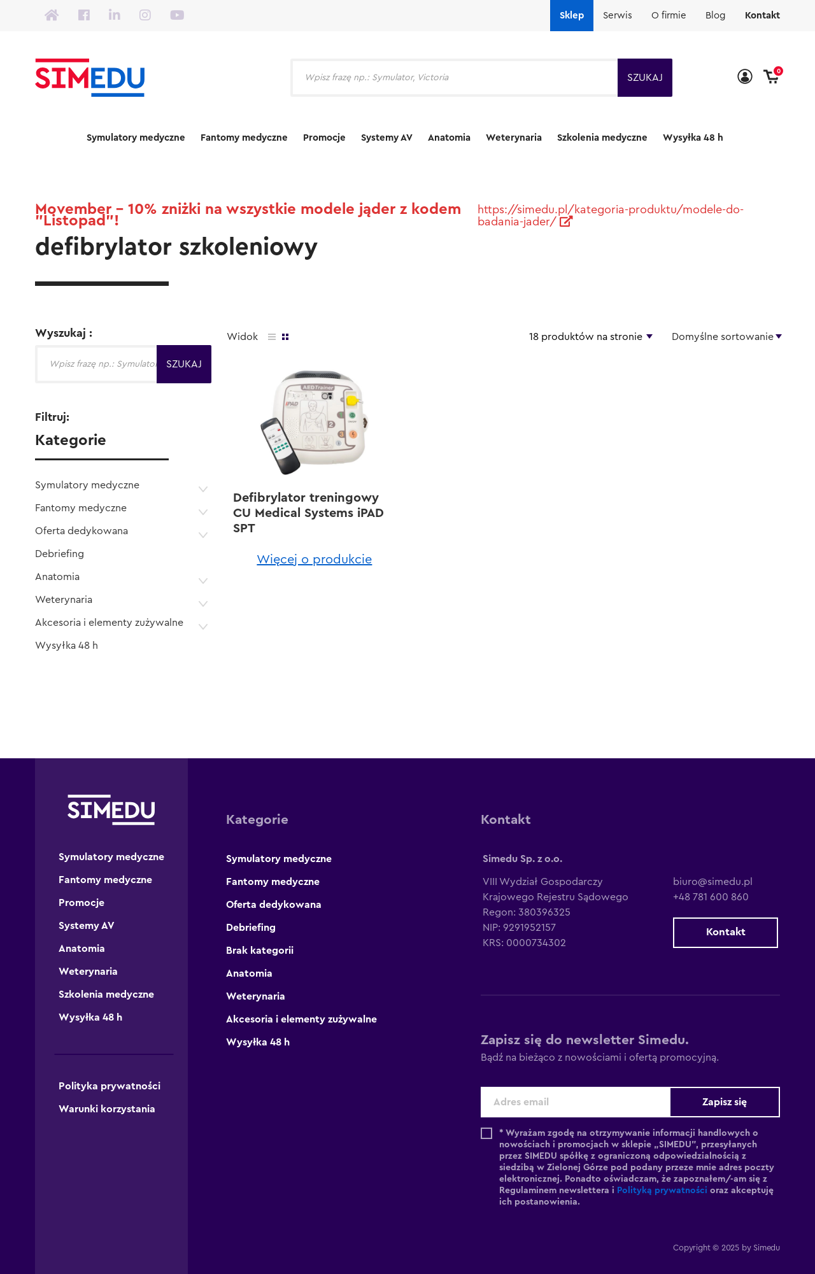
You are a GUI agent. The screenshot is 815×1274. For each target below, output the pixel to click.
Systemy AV (387, 138)
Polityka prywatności (109, 1086)
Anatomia (449, 138)
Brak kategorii (260, 950)
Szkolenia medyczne (602, 138)
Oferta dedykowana (81, 531)
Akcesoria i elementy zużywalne (109, 623)
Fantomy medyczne (244, 138)
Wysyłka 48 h (693, 138)
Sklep (572, 15)
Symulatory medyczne (136, 138)
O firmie (668, 15)
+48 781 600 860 (708, 897)
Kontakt (762, 15)
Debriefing (59, 554)
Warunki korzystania (107, 1109)
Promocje (324, 138)
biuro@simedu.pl (709, 882)
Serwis (617, 15)
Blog (715, 15)
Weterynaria (514, 138)
